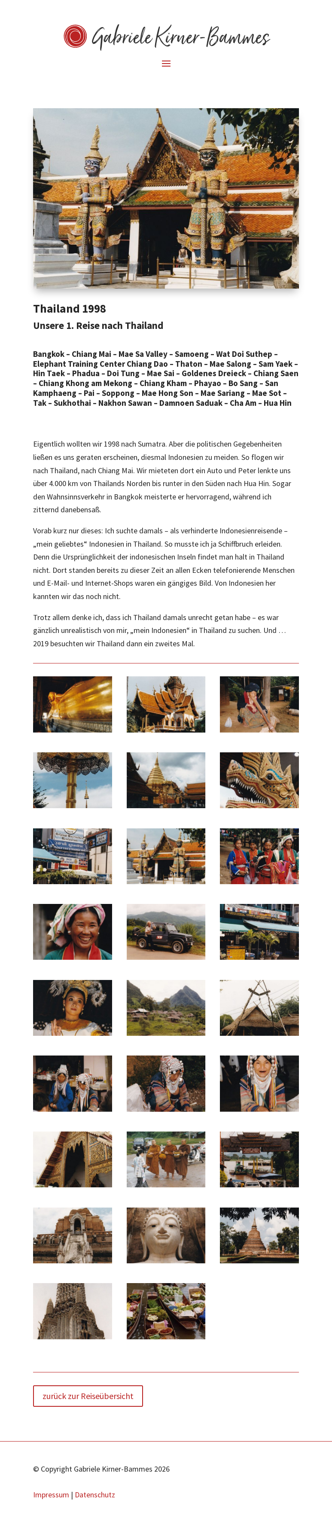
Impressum (51, 1495)
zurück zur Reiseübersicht (88, 1395)
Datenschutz (95, 1495)
